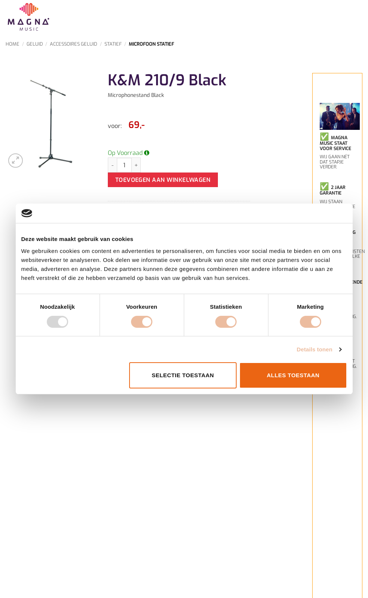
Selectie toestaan (183, 375)
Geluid (35, 44)
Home (12, 44)
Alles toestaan (293, 375)
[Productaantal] (124, 165)
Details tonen (314, 349)
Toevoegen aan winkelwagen (163, 180)
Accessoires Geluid (73, 44)
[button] (15, 160)
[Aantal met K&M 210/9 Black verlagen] (112, 165)
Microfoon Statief (151, 44)
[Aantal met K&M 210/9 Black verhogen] (136, 165)
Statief (113, 44)
